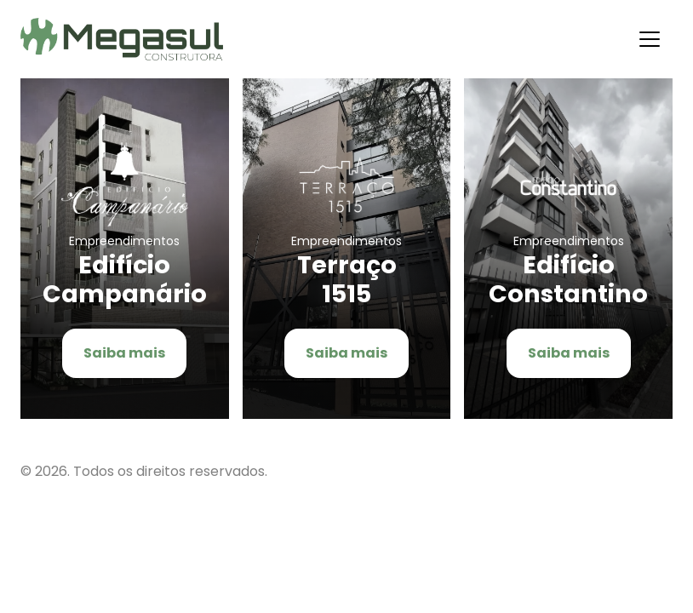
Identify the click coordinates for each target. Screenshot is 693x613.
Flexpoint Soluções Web (662, 471)
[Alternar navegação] (650, 39)
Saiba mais (124, 353)
